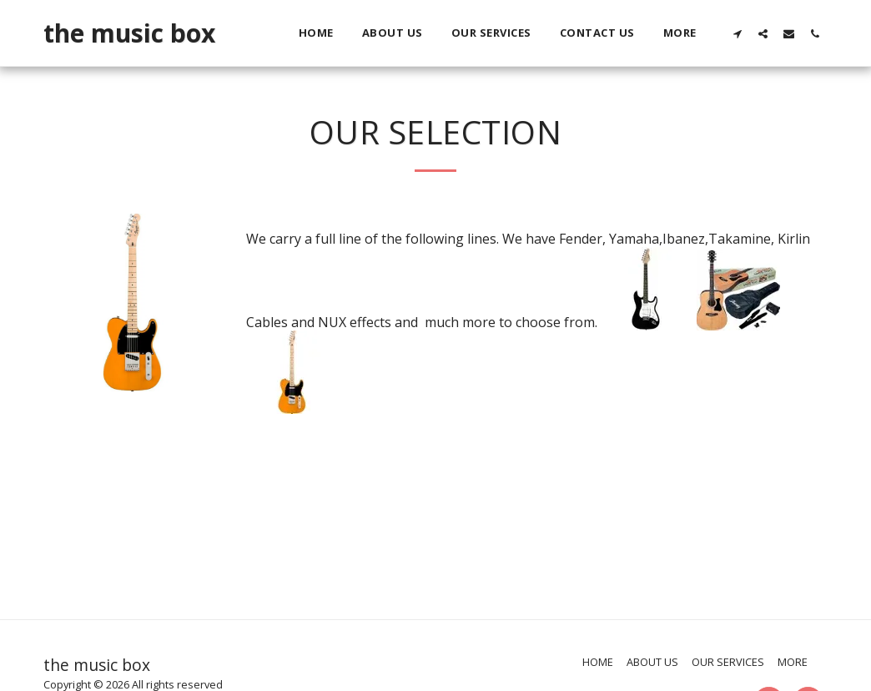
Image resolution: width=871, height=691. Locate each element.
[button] (737, 33)
